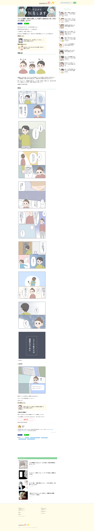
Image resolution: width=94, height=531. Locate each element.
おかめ (27, 437)
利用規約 (19, 514)
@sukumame (24, 430)
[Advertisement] (27, 448)
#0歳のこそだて (44, 437)
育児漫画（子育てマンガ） (35, 437)
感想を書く (26, 419)
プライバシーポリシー (21, 516)
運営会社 (19, 512)
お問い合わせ (43, 513)
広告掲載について (43, 509)
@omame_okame (50, 429)
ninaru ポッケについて (21, 510)
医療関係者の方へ (43, 511)
